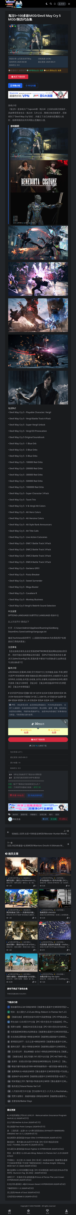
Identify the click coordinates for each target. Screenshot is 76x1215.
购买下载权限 (18, 77)
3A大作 (15, 814)
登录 (62, 4)
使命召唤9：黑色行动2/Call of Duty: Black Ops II (21, 945)
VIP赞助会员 (26, 730)
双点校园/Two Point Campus (20, 1126)
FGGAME (37, 1206)
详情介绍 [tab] (15, 85)
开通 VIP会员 (17, 795)
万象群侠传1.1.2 (14, 1188)
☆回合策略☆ (60, 974)
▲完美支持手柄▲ (24, 58)
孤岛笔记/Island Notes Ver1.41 (26, 1086)
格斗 (51, 814)
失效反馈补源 (35, 795)
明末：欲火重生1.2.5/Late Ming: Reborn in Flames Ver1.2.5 (39, 1012)
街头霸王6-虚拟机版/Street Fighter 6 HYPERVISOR (29, 1149)
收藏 (53, 819)
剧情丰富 (24, 814)
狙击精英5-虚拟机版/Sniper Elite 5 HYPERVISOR (28, 1137)
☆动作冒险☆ (60, 878)
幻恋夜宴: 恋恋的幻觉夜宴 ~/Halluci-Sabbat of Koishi (54, 945)
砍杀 (57, 814)
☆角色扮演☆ (26, 910)
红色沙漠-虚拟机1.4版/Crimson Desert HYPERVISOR (30, 1184)
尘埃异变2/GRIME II (16, 1196)
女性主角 (43, 814)
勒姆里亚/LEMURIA (48, 912)
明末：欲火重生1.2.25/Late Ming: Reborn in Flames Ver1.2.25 (34, 1153)
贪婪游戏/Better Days (22, 1101)
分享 (45, 819)
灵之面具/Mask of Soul (17, 1192)
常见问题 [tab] (31, 85)
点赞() (63, 819)
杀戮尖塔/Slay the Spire (50, 976)
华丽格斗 (33, 814)
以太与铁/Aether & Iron (17, 1122)
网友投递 (14, 819)
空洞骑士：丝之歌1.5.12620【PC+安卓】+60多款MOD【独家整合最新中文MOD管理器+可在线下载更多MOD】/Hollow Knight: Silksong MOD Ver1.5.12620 (37, 1163)
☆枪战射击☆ (26, 878)
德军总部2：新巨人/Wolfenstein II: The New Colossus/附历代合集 (20, 881)
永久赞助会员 (54, 730)
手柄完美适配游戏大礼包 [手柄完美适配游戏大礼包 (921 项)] (16, 994)
